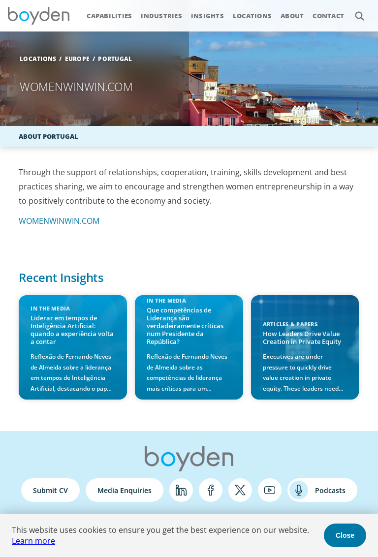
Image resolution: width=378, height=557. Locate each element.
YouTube (270, 490)
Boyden (38, 15)
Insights (207, 15)
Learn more (33, 540)
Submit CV (50, 490)
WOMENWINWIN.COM (59, 221)
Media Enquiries (124, 490)
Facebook (210, 490)
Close (345, 535)
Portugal (115, 59)
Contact (328, 15)
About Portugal (48, 136)
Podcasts (330, 490)
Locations (252, 15)
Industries (161, 15)
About (292, 15)
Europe (77, 59)
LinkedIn (181, 490)
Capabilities (109, 15)
